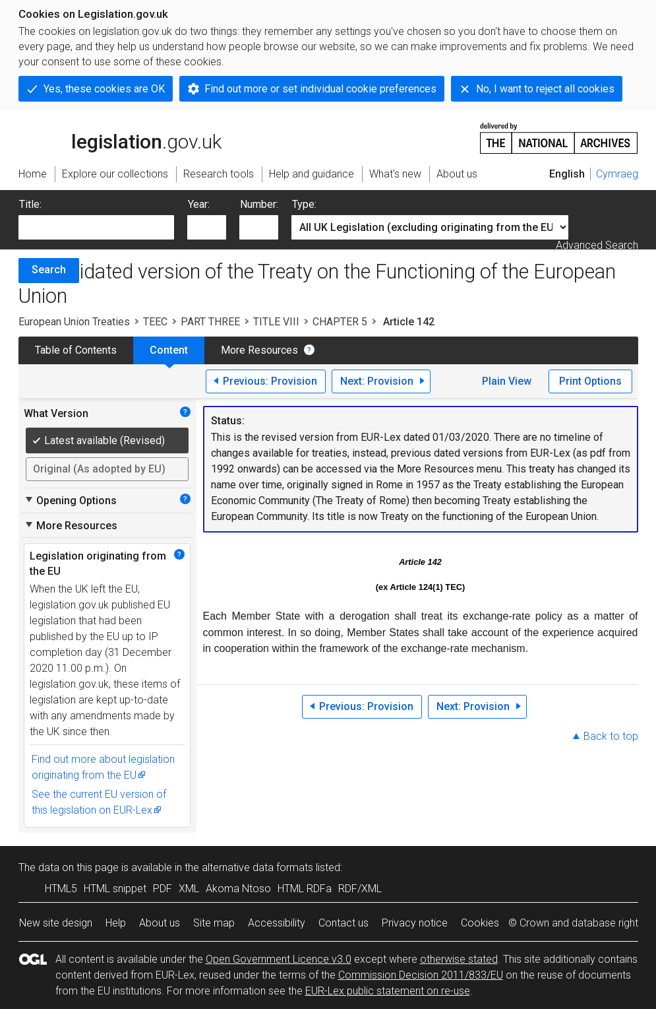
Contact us (343, 923)
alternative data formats (257, 867)
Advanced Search (597, 245)
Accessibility (276, 923)
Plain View (506, 381)
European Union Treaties (74, 321)
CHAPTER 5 (340, 321)
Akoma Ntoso (238, 888)
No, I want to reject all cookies (545, 88)
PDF (162, 888)
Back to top (610, 736)
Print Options (590, 381)
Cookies (480, 923)
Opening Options (70, 500)
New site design (55, 923)
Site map (214, 923)
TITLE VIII (276, 321)
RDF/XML (360, 888)
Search (49, 269)
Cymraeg (617, 174)
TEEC (155, 321)
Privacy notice (415, 923)
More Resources (259, 350)
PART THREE (210, 321)
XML (189, 888)
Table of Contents (76, 350)
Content (169, 350)
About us (159, 923)
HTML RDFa (305, 888)
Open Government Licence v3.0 (278, 959)
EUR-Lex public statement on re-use (387, 991)
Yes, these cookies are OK (104, 88)
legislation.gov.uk (120, 137)
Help (115, 923)
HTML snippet (115, 888)
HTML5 (61, 888)
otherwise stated (459, 959)
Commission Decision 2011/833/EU (420, 975)
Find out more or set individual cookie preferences (320, 88)
